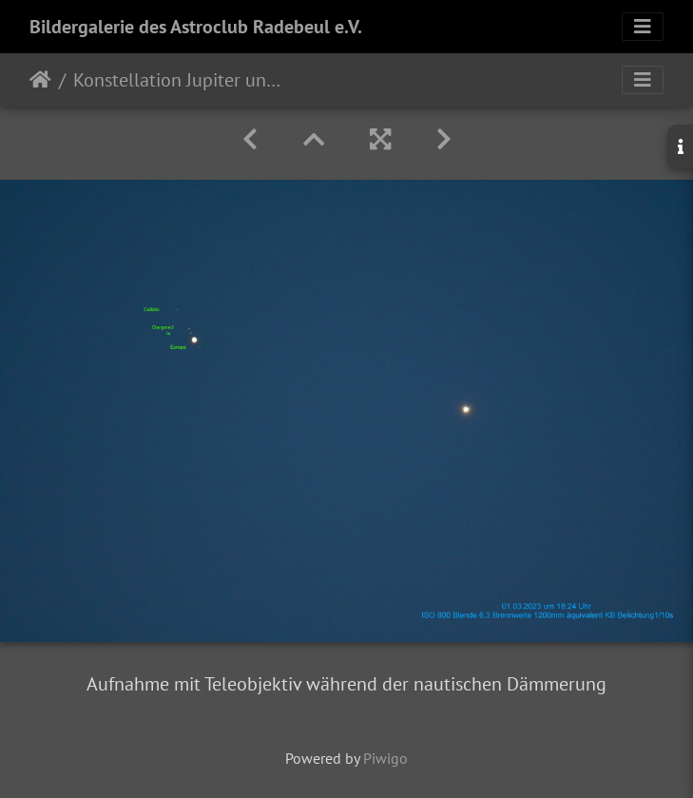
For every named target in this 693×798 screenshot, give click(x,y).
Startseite (40, 80)
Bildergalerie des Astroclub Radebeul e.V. (195, 26)
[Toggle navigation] (643, 26)
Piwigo (385, 758)
